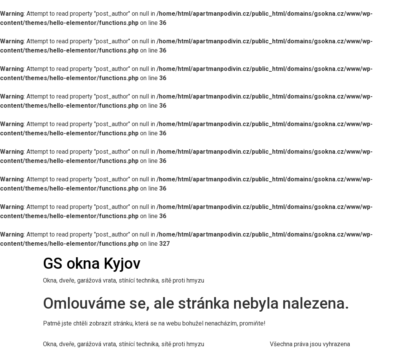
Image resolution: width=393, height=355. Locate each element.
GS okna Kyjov (91, 264)
